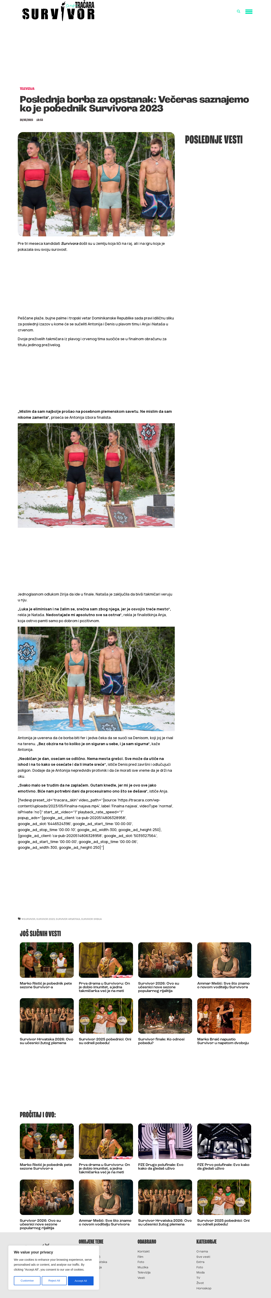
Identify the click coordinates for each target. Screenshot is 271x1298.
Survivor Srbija (91, 919)
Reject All (54, 1281)
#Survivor (28, 919)
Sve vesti (203, 1257)
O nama (202, 1251)
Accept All (81, 1281)
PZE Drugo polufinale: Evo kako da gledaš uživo (160, 1167)
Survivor (85, 1251)
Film (140, 1257)
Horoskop (204, 1288)
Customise (27, 1281)
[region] (53, 1268)
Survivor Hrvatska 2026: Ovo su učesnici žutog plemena (46, 1041)
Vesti (141, 1278)
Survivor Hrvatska (68, 919)
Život (200, 1283)
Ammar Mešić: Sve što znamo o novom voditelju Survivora (223, 985)
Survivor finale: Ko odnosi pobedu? (161, 1041)
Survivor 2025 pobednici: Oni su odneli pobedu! (105, 1041)
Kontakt (144, 1251)
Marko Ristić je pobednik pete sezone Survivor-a (46, 985)
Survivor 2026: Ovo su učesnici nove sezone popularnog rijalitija (158, 987)
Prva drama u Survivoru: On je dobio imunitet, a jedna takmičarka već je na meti (104, 987)
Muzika (143, 1267)
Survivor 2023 (45, 919)
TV (198, 1278)
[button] (238, 11)
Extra (200, 1262)
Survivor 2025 (89, 1257)
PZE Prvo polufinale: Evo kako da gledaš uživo (223, 1167)
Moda (200, 1272)
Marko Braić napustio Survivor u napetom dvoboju (223, 1041)
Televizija (144, 1272)
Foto (141, 1262)
